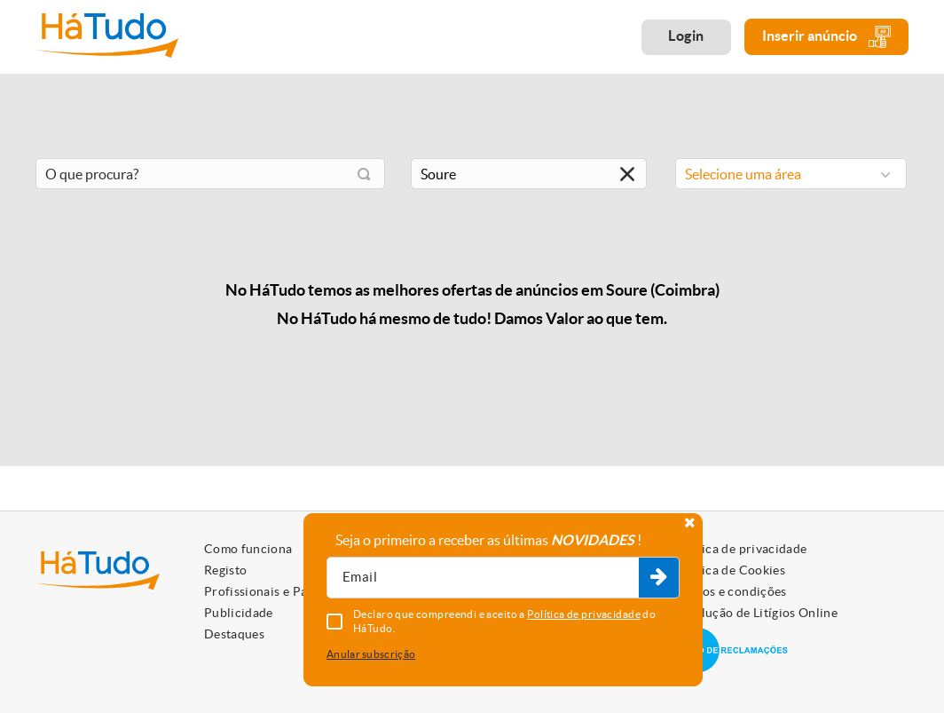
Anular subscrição (370, 654)
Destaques (234, 634)
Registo (225, 570)
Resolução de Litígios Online (755, 613)
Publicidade (238, 613)
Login (686, 36)
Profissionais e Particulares (284, 591)
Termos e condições (729, 591)
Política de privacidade (739, 549)
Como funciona (248, 549)
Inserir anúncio (826, 37)
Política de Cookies (729, 570)
